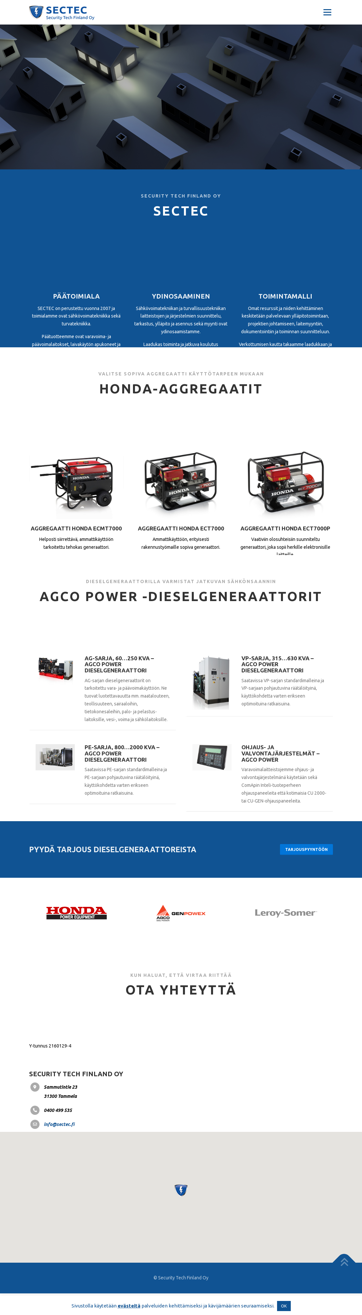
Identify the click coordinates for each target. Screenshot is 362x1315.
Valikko (327, 12)
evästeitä (129, 1305)
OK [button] (284, 1306)
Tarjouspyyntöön (305, 870)
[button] (181, 1212)
